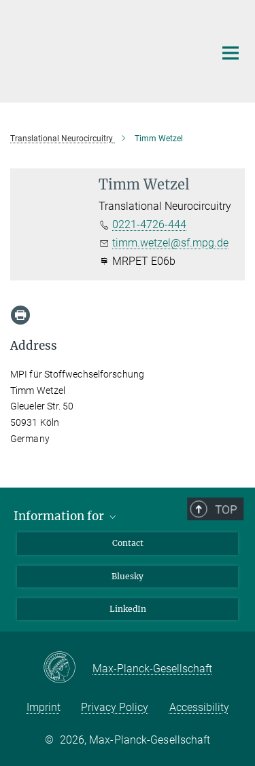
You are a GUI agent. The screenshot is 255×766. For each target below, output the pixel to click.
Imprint (44, 707)
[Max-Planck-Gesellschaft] (67, 668)
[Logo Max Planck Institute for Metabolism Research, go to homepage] (102, 49)
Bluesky (127, 576)
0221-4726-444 (149, 224)
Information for (66, 516)
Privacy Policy (114, 707)
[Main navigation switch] (230, 53)
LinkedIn (127, 609)
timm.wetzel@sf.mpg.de (170, 242)
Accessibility (199, 707)
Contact (127, 543)
